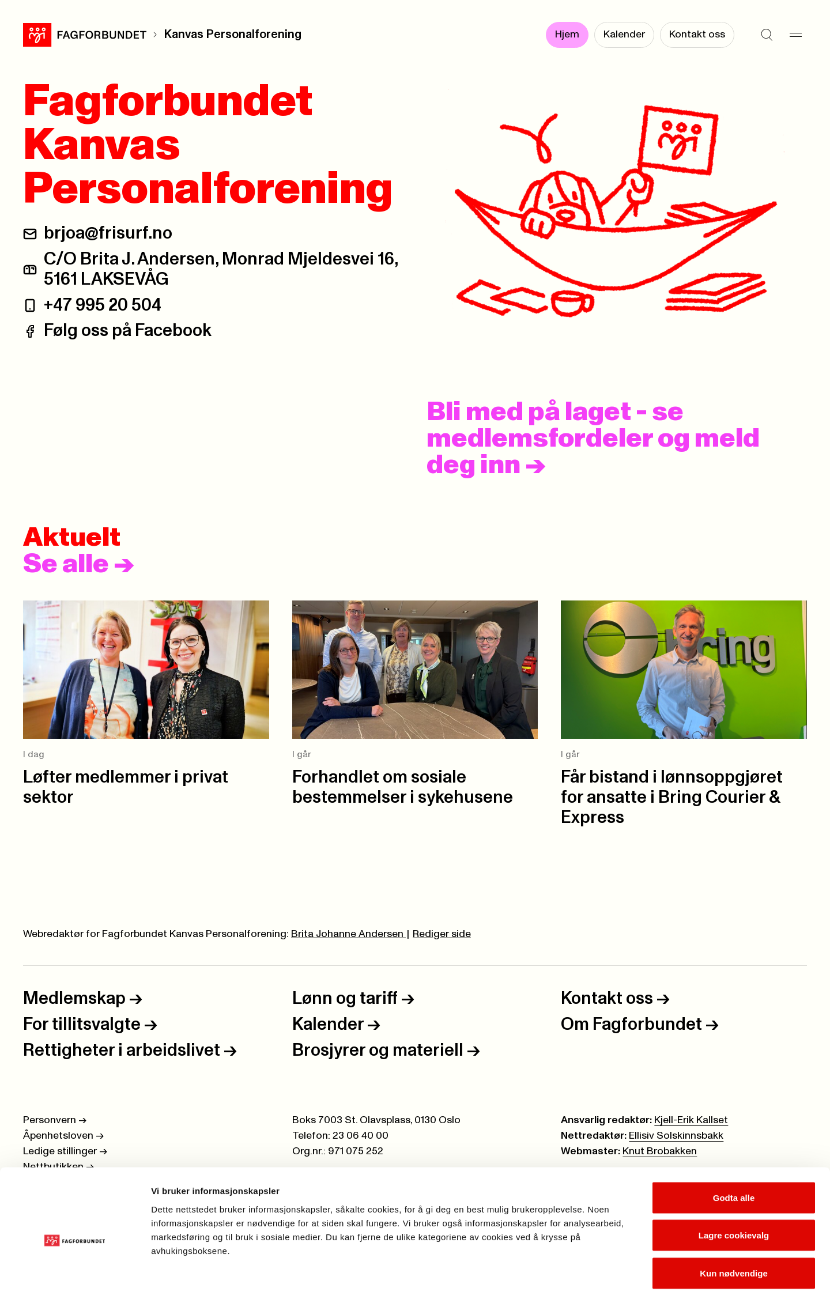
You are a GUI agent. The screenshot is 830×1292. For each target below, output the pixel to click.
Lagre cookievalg (734, 1179)
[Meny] (795, 34)
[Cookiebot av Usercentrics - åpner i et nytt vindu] (74, 1269)
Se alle (78, 564)
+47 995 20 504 (102, 305)
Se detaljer (620, 1269)
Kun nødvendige (734, 1216)
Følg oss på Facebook (128, 330)
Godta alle (734, 1141)
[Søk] (766, 34)
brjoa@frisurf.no (108, 233)
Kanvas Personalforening (232, 34)
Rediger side (442, 934)
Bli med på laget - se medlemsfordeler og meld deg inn (593, 438)
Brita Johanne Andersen (348, 934)
